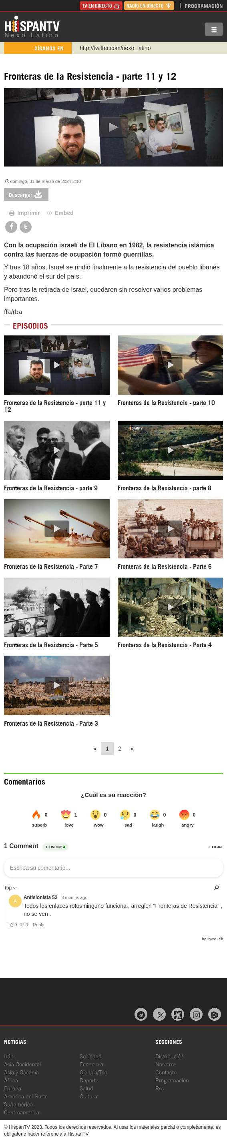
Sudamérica (18, 1103)
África (11, 1079)
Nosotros (165, 1063)
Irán (9, 1055)
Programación (204, 5)
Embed (59, 213)
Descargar (26, 194)
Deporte (89, 1079)
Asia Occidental (22, 1063)
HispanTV (32, 26)
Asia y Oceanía (21, 1071)
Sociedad (91, 1055)
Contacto (166, 1071)
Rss (159, 1087)
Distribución (169, 1055)
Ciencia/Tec (93, 1071)
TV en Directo (101, 5)
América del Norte (26, 1095)
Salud (86, 1087)
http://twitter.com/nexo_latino (115, 48)
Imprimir (24, 213)
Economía (91, 1063)
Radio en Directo (149, 5)
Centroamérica (21, 1111)
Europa (12, 1087)
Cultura (88, 1095)
